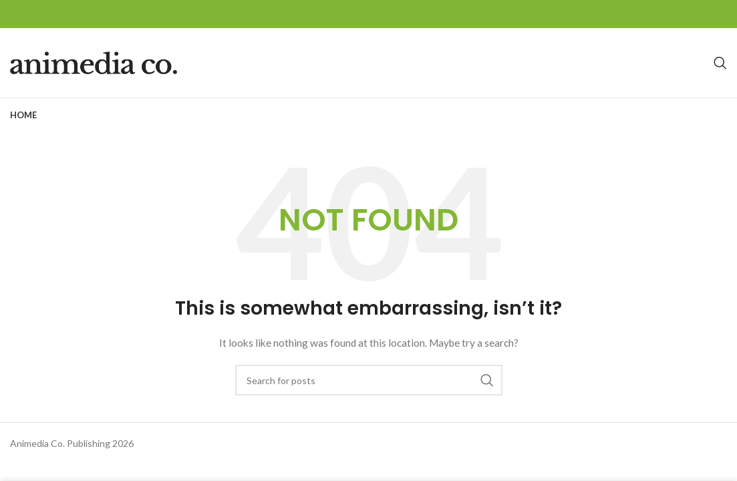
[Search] (720, 62)
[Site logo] (93, 61)
